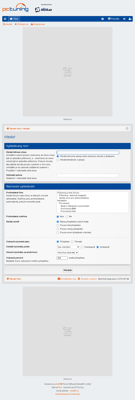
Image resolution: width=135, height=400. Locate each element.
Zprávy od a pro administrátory (92, 198)
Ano (60, 216)
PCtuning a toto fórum (92, 193)
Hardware (92, 200)
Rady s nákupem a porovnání (92, 206)
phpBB (58, 384)
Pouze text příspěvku (69, 225)
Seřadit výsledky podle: (18, 246)
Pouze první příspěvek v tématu (74, 232)
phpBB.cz (74, 391)
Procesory (92, 203)
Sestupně (102, 247)
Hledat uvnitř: (13, 222)
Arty (60, 387)
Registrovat (39, 24)
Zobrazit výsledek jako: (18, 241)
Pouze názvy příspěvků (70, 229)
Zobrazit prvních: (15, 258)
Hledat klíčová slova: (16, 152)
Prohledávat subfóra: (16, 216)
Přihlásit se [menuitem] (125, 20)
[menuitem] (102, 19)
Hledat (9, 24)
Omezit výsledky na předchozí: (22, 252)
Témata (76, 241)
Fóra (15, 19)
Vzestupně (88, 247)
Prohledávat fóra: (14, 192)
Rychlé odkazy (6, 20)
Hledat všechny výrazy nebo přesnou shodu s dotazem (85, 156)
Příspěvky (63, 241)
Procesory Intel (92, 211)
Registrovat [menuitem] (131, 20)
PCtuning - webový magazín (92, 195)
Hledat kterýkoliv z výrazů (70, 160)
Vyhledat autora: (14, 175)
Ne (69, 216)
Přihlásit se (22, 24)
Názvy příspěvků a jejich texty (72, 222)
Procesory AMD (92, 208)
